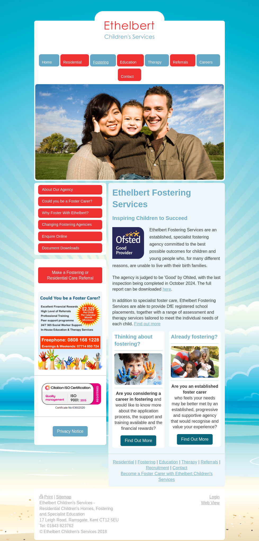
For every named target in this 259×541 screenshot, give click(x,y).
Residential (123, 461)
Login (214, 497)
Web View (210, 503)
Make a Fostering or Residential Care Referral (70, 275)
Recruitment (157, 467)
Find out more (147, 323)
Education (168, 461)
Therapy (189, 461)
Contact (179, 467)
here (167, 289)
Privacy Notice (70, 431)
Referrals (209, 461)
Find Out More (138, 440)
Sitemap (63, 497)
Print (46, 497)
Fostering (146, 461)
